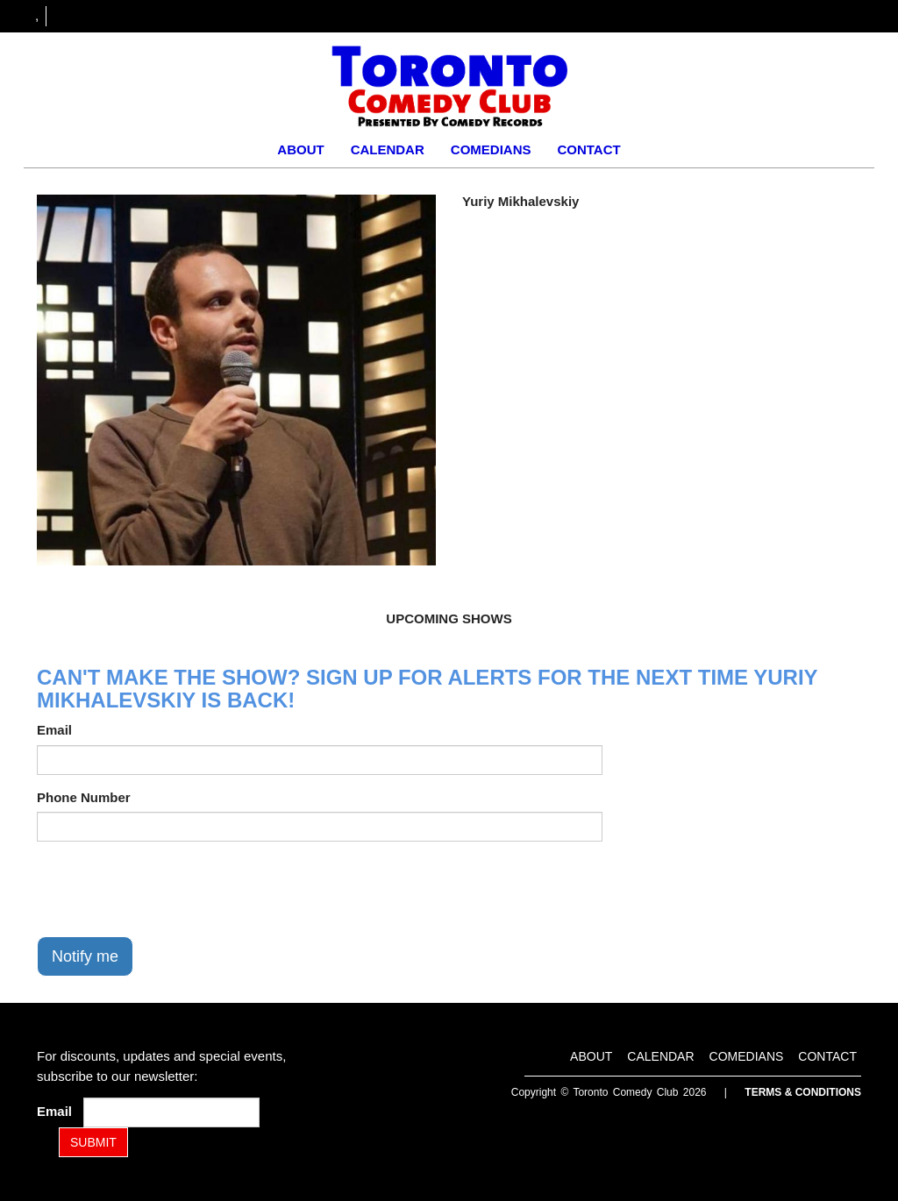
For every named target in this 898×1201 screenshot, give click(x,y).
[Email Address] (171, 1112)
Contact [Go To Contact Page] (588, 149)
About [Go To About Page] (300, 149)
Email (54, 729)
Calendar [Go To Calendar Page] (387, 149)
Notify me (85, 956)
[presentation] (170, 889)
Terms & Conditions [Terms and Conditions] (803, 1092)
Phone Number (84, 797)
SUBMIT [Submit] (93, 1142)
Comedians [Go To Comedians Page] (491, 149)
